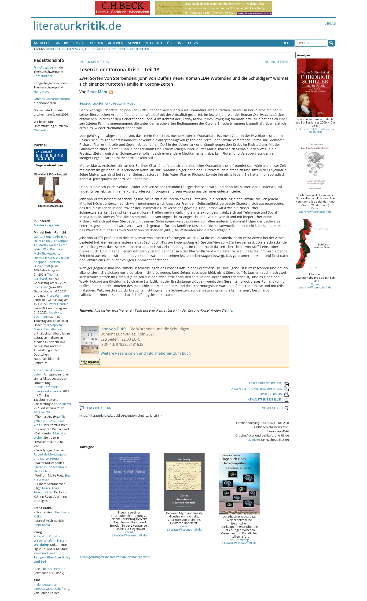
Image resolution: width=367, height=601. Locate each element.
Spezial (79, 43)
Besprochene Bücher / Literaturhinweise (107, 103)
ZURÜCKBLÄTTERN (94, 61)
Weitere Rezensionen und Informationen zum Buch (145, 353)
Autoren (115, 43)
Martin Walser (48, 245)
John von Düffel (114, 328)
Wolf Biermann (53, 249)
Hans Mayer (42, 91)
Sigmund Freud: (52, 557)
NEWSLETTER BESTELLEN (268, 399)
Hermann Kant (44, 257)
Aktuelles (42, 43)
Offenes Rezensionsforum (52, 99)
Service (134, 43)
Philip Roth (62, 236)
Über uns (175, 43)
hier (230, 310)
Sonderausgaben (46, 225)
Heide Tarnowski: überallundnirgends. (48, 389)
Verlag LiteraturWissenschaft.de (129, 533)
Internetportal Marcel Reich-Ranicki (48, 327)
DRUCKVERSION (274, 394)
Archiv (62, 43)
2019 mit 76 (42, 412)
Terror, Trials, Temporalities (47, 490)
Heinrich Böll (42, 241)
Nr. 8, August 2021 (89, 49)
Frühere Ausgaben (60, 49)
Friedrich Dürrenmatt (47, 264)
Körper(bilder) (43, 76)
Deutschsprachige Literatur (127, 49)
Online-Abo (41, 130)
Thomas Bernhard (46, 276)
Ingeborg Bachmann (48, 314)
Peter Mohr (97, 91)
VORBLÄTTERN (277, 61)
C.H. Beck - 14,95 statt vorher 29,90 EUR (315, 130)
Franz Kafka (42, 525)
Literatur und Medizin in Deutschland (50, 469)
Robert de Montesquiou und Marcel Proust (50, 456)
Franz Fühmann (58, 295)
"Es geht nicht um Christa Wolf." (49, 420)
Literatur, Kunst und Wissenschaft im (50, 540)
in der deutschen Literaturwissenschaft (49, 586)
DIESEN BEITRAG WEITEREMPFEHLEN (260, 388)
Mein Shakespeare (46, 253)
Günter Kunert (44, 236)
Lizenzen (254, 439)
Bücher (96, 43)
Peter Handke (58, 304)
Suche (286, 43)
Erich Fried (41, 287)
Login (193, 43)
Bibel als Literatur (52, 569)
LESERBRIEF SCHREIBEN (269, 383)
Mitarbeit (154, 43)
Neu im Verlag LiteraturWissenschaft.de (239, 541)
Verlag (330, 23)
